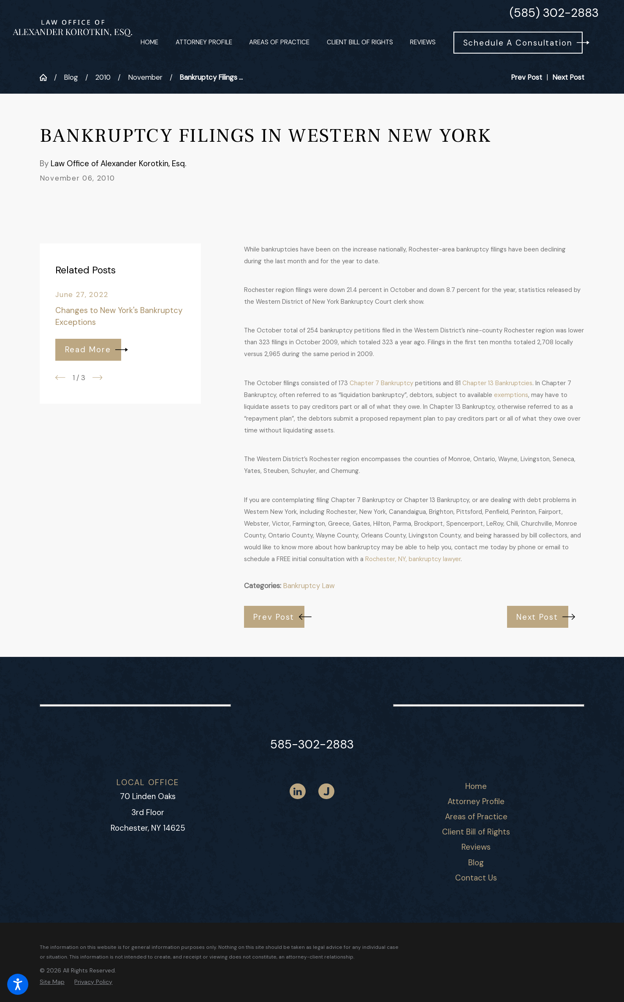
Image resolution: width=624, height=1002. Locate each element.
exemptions (511, 395)
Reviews (476, 847)
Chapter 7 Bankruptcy (381, 383)
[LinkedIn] (298, 791)
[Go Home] (47, 77)
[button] (17, 984)
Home (476, 786)
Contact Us (476, 877)
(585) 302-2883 (554, 13)
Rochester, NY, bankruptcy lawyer (413, 559)
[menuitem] (149, 42)
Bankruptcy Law (309, 585)
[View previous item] (60, 378)
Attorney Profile (476, 801)
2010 (103, 77)
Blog (71, 77)
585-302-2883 (312, 744)
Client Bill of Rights (476, 831)
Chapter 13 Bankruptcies (497, 383)
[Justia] (326, 791)
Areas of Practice (476, 816)
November (145, 77)
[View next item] (97, 378)
